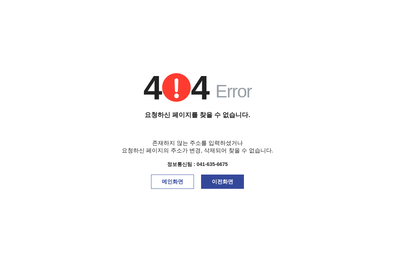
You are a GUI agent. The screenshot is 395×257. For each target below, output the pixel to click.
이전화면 (222, 181)
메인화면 (172, 181)
